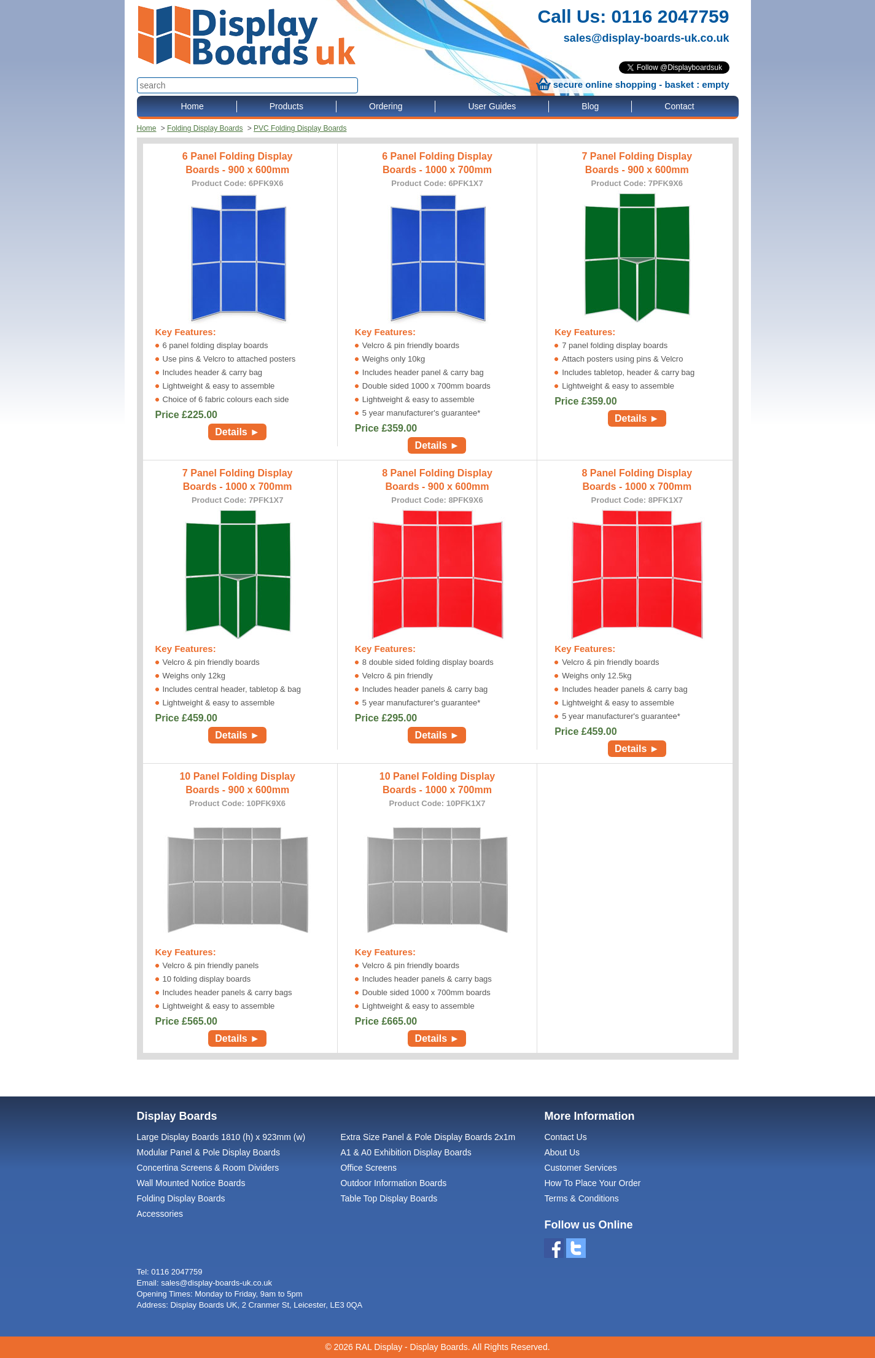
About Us (562, 1152)
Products (286, 106)
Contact (679, 106)
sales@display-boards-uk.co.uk (646, 38)
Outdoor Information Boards (393, 1183)
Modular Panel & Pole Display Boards (208, 1152)
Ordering (385, 106)
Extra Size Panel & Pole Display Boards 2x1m (427, 1137)
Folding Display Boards (205, 128)
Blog (590, 106)
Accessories (160, 1214)
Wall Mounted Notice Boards (191, 1183)
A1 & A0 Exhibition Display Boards (405, 1152)
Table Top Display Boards (388, 1198)
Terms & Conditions (581, 1198)
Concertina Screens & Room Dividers (208, 1168)
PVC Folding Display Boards (300, 128)
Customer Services (580, 1168)
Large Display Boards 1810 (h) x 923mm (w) (221, 1137)
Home (192, 106)
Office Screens (368, 1168)
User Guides (492, 106)
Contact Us (565, 1137)
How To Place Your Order (592, 1183)
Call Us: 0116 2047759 (633, 16)
